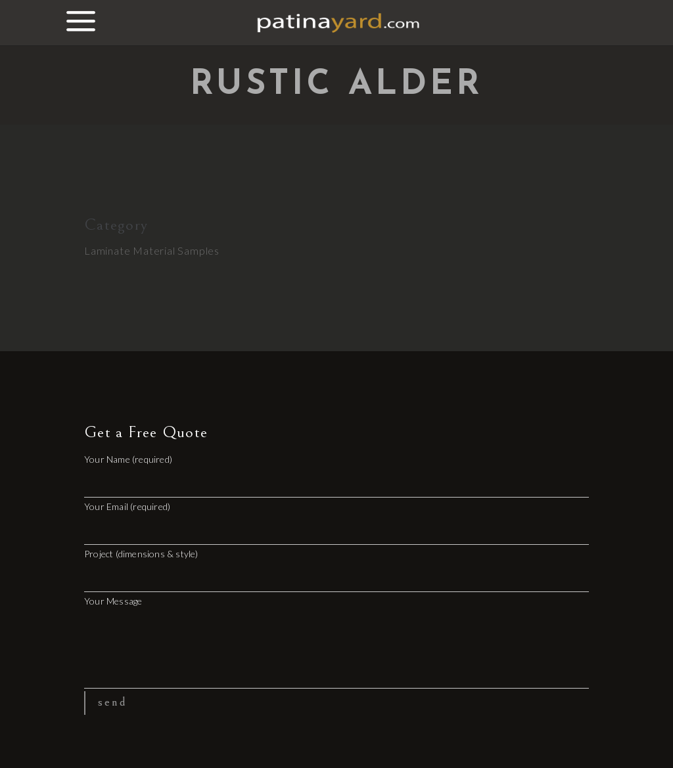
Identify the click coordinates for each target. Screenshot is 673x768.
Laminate (107, 250)
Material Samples (176, 250)
